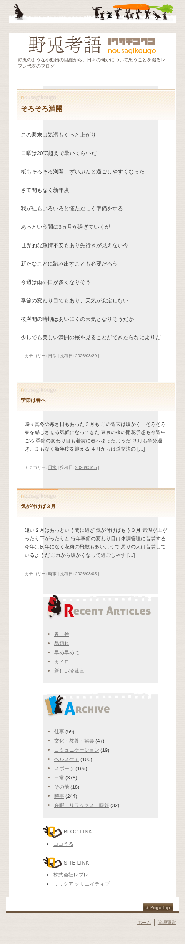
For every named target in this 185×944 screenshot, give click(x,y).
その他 (61, 787)
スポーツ (64, 768)
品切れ (61, 643)
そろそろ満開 (41, 108)
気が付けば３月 (38, 506)
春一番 (61, 634)
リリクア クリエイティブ (81, 884)
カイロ (61, 662)
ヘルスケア (66, 759)
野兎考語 (92, 44)
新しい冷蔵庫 (69, 671)
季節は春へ (33, 400)
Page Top (158, 907)
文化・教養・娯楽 (74, 741)
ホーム (144, 922)
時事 (52, 573)
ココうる (63, 844)
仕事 (59, 731)
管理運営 (167, 922)
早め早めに (66, 652)
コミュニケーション (76, 750)
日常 (52, 355)
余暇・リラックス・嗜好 (81, 805)
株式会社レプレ (70, 875)
